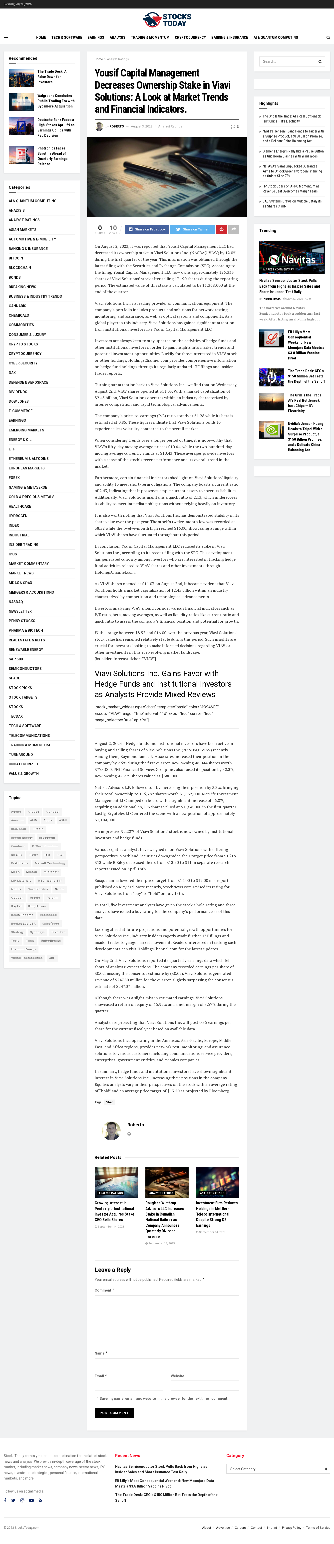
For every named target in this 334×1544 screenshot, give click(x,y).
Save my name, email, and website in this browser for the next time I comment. (164, 1399)
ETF (12, 449)
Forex (14, 478)
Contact (256, 1528)
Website (177, 1376)
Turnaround (21, 755)
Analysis (117, 37)
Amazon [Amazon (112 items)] (17, 820)
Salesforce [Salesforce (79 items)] (50, 923)
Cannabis (17, 306)
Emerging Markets (26, 430)
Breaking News (22, 287)
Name (101, 1353)
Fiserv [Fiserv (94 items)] (33, 854)
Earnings (96, 37)
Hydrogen (18, 516)
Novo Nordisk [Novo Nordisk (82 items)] (38, 889)
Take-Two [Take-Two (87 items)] (58, 932)
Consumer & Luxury (27, 335)
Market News (21, 573)
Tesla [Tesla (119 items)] (15, 940)
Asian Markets (22, 230)
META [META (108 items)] (15, 872)
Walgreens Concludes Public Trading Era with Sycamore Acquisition (56, 100)
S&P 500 (16, 659)
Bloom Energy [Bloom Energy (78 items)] (22, 837)
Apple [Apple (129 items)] (48, 820)
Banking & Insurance (229, 37)
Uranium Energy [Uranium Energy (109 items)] (23, 949)
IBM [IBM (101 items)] (47, 854)
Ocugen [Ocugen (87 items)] (17, 897)
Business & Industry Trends (35, 296)
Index (14, 525)
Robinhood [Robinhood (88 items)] (48, 915)
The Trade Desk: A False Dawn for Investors (51, 76)
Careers (240, 1528)
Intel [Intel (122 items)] (60, 854)
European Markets (27, 468)
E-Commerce (20, 411)
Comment (104, 1290)
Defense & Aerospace (28, 382)
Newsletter (20, 611)
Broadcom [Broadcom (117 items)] (47, 837)
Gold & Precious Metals (31, 497)
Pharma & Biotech (26, 630)
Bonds (15, 277)
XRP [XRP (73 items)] (52, 958)
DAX (12, 373)
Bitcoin (16, 258)
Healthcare (20, 506)
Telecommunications (29, 736)
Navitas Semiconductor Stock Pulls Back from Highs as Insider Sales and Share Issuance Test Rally (289, 286)
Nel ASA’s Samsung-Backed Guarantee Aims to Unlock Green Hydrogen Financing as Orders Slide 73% (292, 171)
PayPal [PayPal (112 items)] (16, 906)
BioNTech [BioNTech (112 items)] (18, 829)
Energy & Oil (20, 440)
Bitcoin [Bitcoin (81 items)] (38, 829)
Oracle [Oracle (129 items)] (35, 897)
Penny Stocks (22, 621)
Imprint (272, 1528)
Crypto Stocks (23, 344)
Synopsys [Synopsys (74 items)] (37, 932)
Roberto (116, 126)
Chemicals (19, 315)
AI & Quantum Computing (276, 37)
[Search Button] (320, 61)
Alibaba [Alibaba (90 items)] (33, 811)
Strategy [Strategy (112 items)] (17, 932)
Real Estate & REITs (27, 640)
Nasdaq (16, 602)
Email (101, 1376)
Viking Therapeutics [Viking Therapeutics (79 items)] (27, 958)
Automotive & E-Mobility (32, 239)
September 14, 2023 (109, 1226)
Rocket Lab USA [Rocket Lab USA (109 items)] (23, 923)
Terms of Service (318, 1528)
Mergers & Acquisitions (31, 592)
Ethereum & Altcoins (29, 459)
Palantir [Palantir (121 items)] (53, 897)
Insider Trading (23, 545)
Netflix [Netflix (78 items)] (16, 889)
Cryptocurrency (190, 37)
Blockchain (20, 268)
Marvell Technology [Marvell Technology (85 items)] (50, 863)
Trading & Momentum (150, 37)
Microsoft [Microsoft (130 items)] (51, 872)
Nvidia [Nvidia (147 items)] (59, 889)
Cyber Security (23, 363)
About (206, 1528)
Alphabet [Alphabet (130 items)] (52, 811)
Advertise (223, 1528)
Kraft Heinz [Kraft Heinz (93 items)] (19, 863)
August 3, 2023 (141, 126)
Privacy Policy (291, 1528)
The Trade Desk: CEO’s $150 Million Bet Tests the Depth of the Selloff (306, 376)
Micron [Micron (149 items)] (31, 872)
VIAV (109, 1102)
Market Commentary (29, 564)
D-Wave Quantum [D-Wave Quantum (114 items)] (45, 846)
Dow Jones (19, 401)
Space (14, 678)
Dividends (18, 392)
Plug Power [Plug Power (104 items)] (37, 906)
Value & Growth (24, 774)
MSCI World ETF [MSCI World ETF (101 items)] (50, 880)
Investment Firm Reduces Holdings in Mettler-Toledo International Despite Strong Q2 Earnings (217, 1214)
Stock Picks (20, 688)
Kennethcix (272, 298)
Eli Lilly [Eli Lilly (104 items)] (16, 854)
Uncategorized (23, 764)
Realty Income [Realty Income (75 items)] (22, 915)
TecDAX (16, 716)
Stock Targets (23, 697)
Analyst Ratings (118, 59)
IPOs (13, 554)
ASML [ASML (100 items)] (63, 820)
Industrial (19, 535)
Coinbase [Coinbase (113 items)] (18, 846)
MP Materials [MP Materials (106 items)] (21, 880)
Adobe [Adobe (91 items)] (16, 811)
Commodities (21, 325)
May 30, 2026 (293, 298)
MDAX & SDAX (20, 583)
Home (41, 37)
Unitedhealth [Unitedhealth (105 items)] (51, 940)
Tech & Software (66, 37)
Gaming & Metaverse (28, 487)
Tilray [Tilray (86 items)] (30, 940)
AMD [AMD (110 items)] (33, 820)
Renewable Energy (26, 650)
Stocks (16, 707)
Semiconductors (25, 669)
